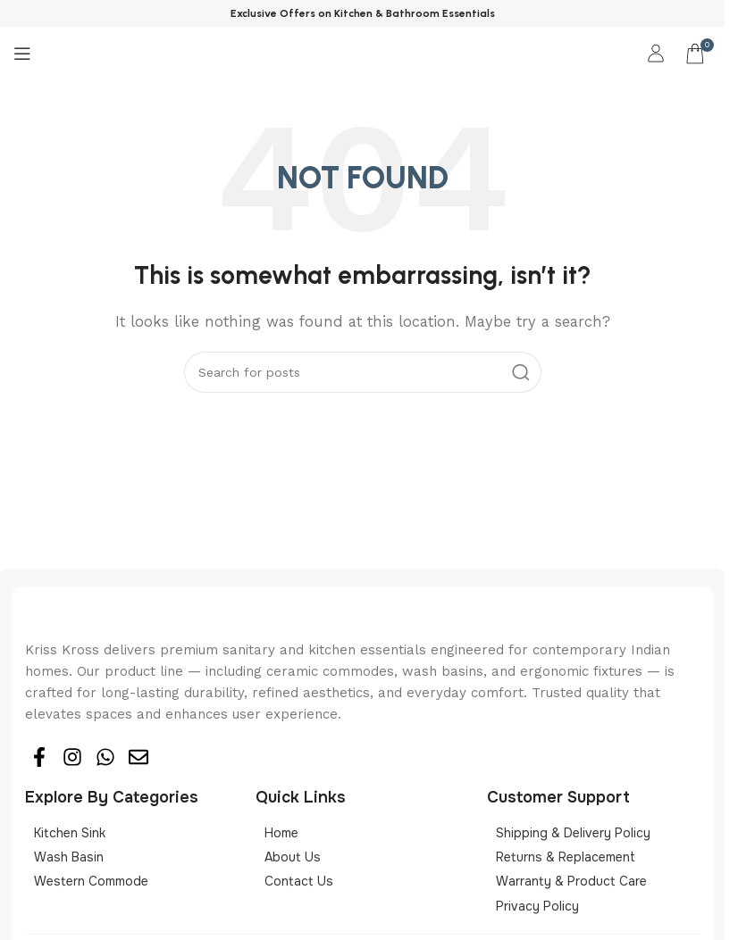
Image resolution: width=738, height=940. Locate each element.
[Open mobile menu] (22, 53)
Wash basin (69, 857)
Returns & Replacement (565, 857)
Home (281, 833)
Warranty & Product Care (571, 881)
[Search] (362, 372)
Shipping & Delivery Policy (573, 833)
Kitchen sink (69, 833)
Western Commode (91, 881)
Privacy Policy (537, 906)
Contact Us (298, 881)
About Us (292, 857)
